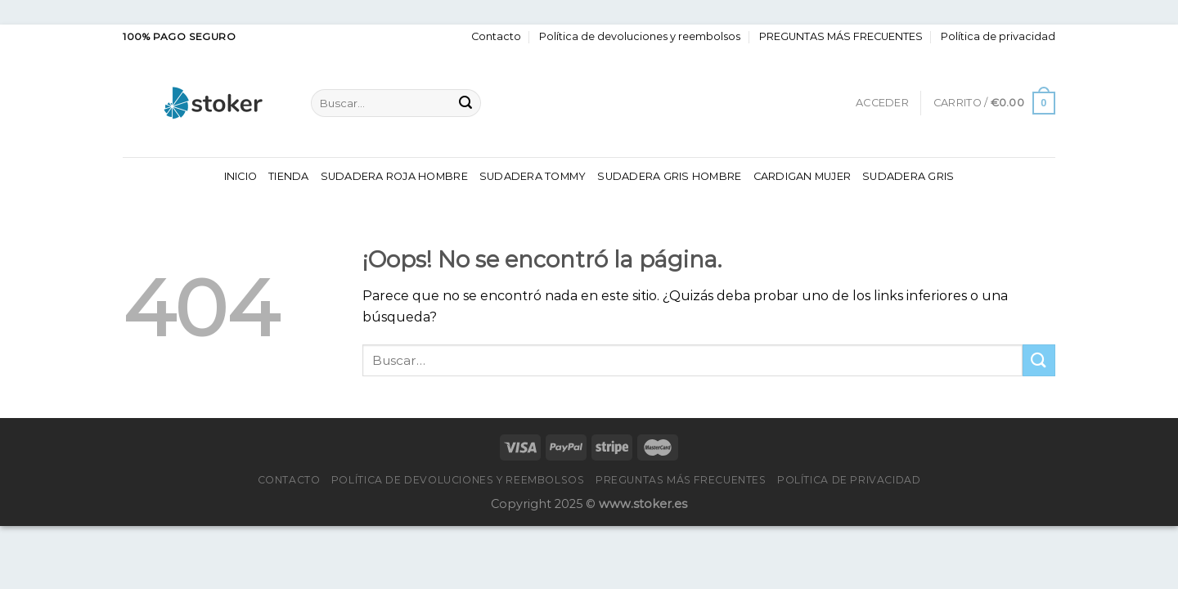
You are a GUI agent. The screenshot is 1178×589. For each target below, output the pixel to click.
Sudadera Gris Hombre (669, 176)
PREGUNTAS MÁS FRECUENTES (841, 36)
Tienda (288, 176)
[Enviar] (465, 103)
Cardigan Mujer (802, 176)
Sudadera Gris (908, 176)
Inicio (241, 176)
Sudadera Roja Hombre (394, 176)
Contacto (496, 36)
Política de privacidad (998, 36)
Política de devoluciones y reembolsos (639, 36)
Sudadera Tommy (533, 176)
